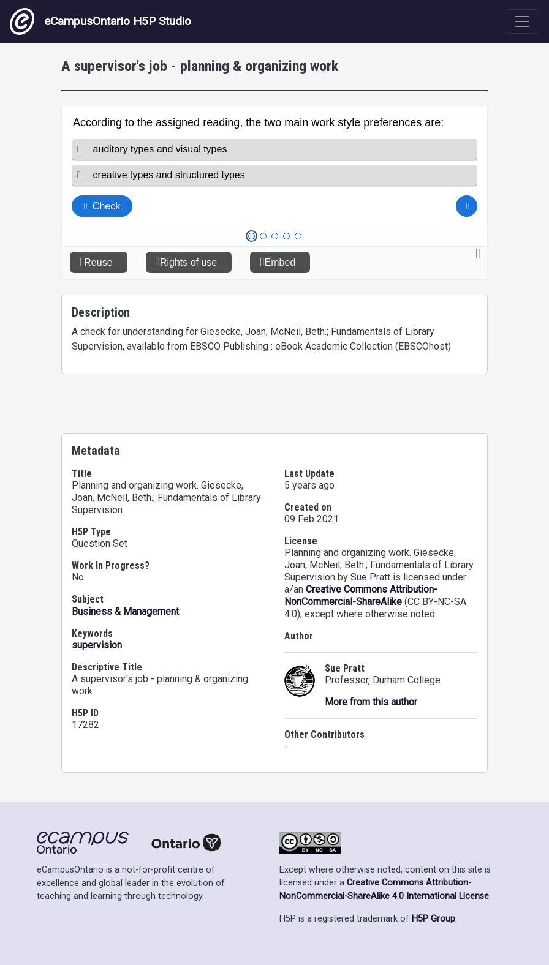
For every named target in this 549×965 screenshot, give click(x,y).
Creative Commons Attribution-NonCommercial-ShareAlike (360, 595)
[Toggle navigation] (522, 21)
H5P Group (433, 919)
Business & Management (125, 611)
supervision (97, 645)
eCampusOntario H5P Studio (100, 21)
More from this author (371, 702)
